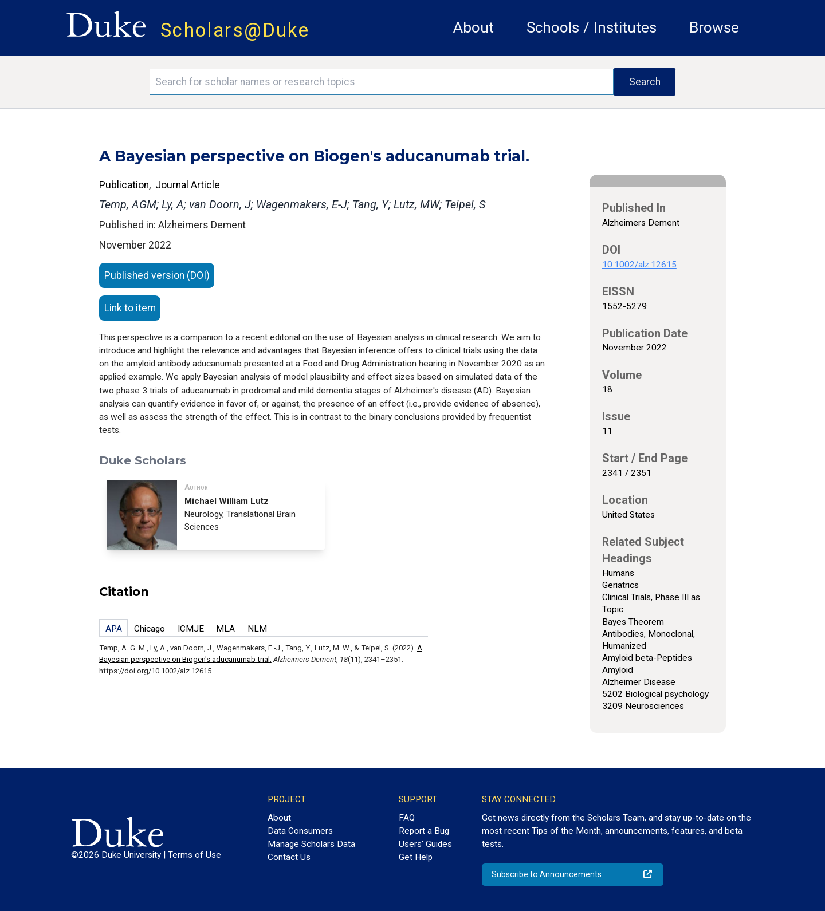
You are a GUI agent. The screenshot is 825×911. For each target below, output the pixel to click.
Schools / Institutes (592, 27)
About (473, 27)
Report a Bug (424, 831)
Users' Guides (425, 844)
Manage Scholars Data (311, 844)
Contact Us (289, 857)
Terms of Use (194, 855)
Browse (714, 27)
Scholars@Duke (234, 30)
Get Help (416, 857)
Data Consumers (300, 831)
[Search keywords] (382, 82)
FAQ (407, 818)
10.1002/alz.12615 (639, 264)
